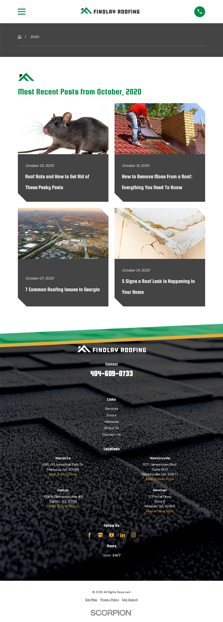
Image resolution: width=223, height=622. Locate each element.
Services (111, 408)
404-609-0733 (111, 374)
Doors (112, 415)
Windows (111, 421)
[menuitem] (91, 600)
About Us (111, 428)
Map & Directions (63, 474)
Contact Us (111, 434)
